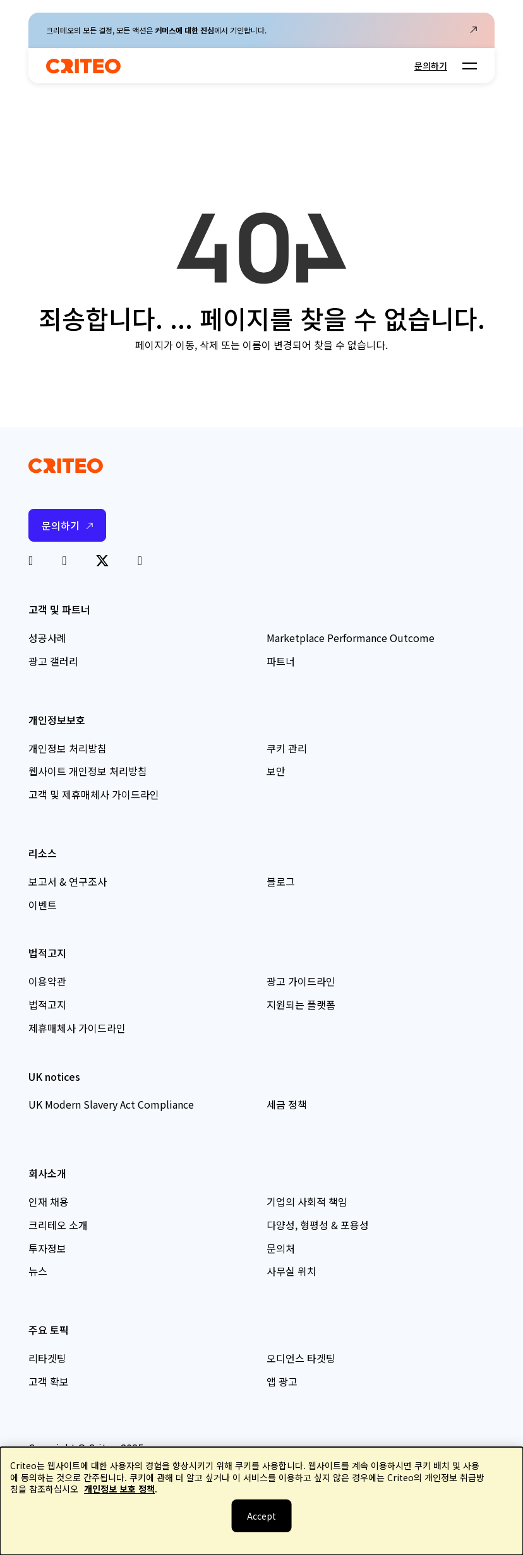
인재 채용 (48, 1201)
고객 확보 (48, 1381)
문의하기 (430, 65)
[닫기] (262, 1515)
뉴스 (37, 1270)
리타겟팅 (47, 1358)
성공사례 (47, 637)
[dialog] (261, 1501)
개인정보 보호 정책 (119, 1488)
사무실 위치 (291, 1270)
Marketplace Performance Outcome (351, 637)
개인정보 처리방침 (67, 748)
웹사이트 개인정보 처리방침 (87, 770)
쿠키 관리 (287, 748)
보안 (276, 770)
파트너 (281, 661)
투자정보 (47, 1248)
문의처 (281, 1248)
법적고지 (47, 1004)
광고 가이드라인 (301, 981)
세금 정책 (287, 1104)
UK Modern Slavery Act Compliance (111, 1104)
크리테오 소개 (58, 1224)
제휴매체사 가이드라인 (77, 1027)
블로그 (281, 881)
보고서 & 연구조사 (67, 881)
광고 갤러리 (53, 661)
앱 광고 (282, 1381)
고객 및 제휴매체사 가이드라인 (93, 794)
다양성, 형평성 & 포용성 (318, 1224)
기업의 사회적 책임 (307, 1201)
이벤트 (42, 904)
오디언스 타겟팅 (301, 1358)
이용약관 (47, 981)
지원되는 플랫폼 (301, 1004)
